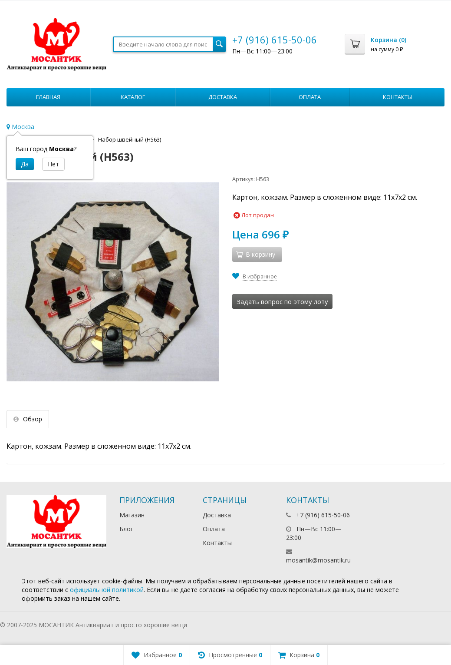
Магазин (132, 515)
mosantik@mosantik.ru (318, 560)
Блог (126, 529)
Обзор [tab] (27, 419)
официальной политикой (107, 590)
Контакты (397, 97)
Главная (48, 97)
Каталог (133, 97)
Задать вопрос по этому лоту (282, 301)
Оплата (310, 97)
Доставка (222, 97)
